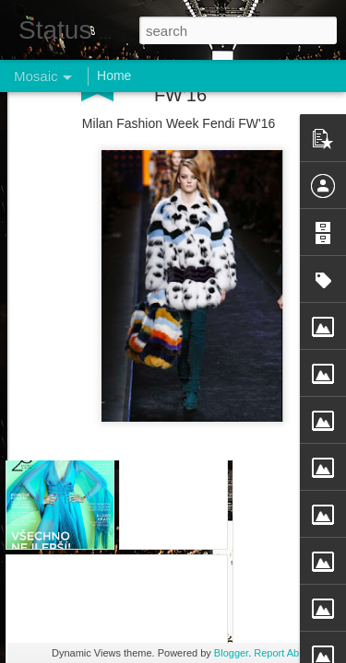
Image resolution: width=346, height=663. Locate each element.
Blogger (231, 652)
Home (114, 75)
